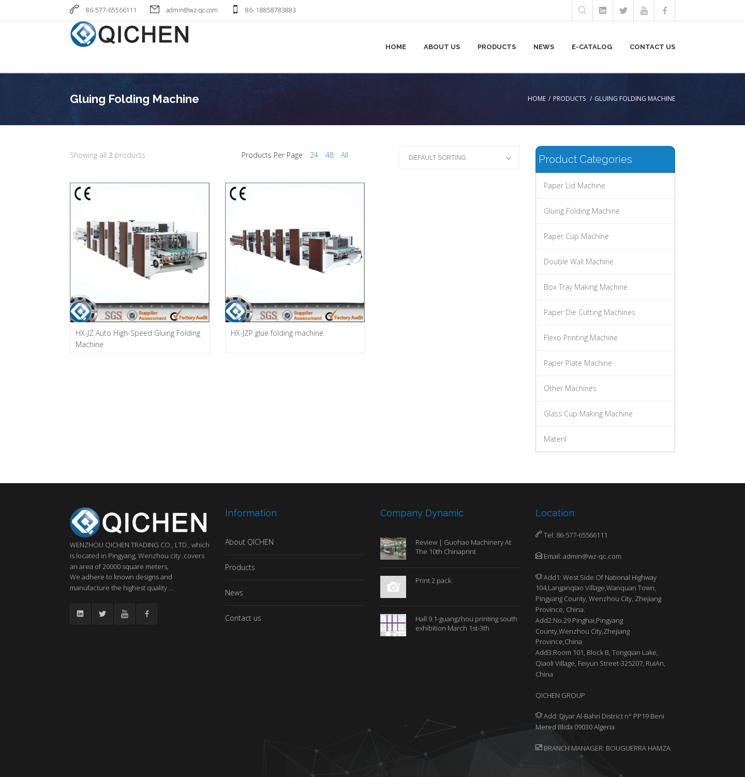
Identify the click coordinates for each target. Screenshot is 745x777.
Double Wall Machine (579, 261)
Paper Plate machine (578, 363)
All (344, 155)
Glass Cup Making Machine (588, 414)
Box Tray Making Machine (586, 287)
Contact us (652, 47)
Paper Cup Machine (576, 236)
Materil (555, 439)
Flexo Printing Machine (581, 337)
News (543, 47)
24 (314, 155)
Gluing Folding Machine (582, 211)
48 (329, 155)
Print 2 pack (433, 580)
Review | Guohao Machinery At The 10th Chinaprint (463, 546)
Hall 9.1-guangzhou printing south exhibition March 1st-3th (466, 623)
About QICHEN (249, 542)
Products (497, 47)
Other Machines (570, 388)
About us (442, 47)
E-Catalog (592, 47)
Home (395, 47)
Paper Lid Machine (574, 185)
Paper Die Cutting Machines (589, 312)
